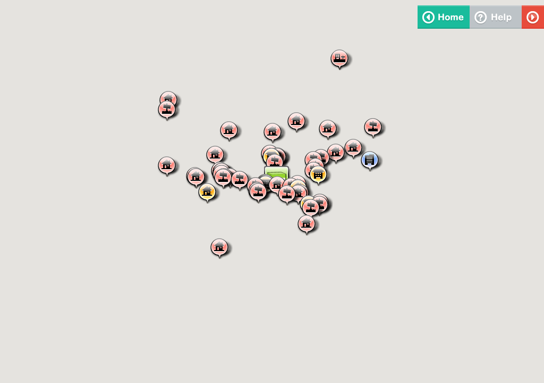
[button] (230, 131)
